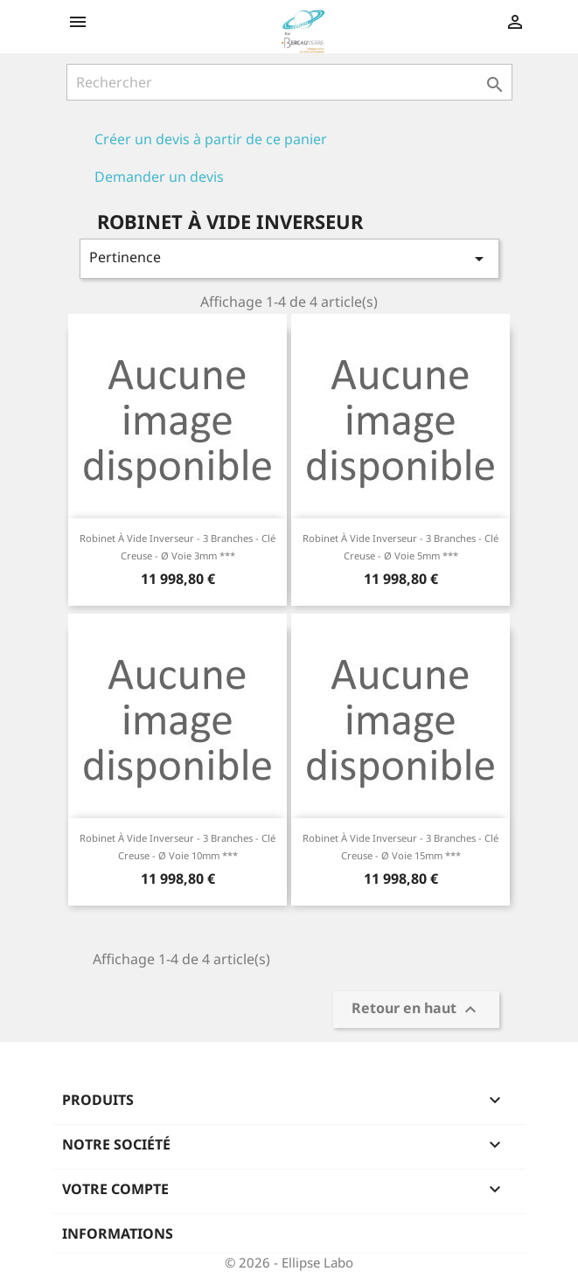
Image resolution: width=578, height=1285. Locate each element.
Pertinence (289, 258)
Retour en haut (416, 1010)
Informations (117, 1233)
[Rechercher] (289, 82)
